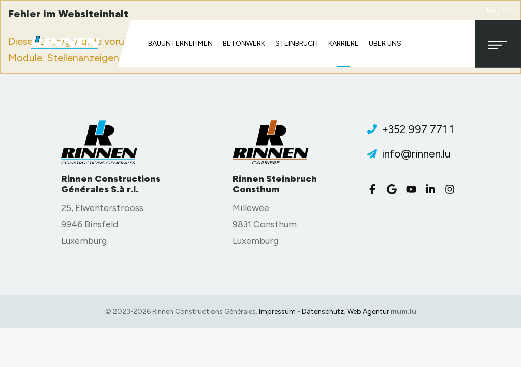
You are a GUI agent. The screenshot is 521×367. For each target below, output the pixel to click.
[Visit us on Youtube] (413, 189)
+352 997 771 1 (418, 129)
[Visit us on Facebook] (375, 189)
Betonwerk (244, 43)
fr (506, 9)
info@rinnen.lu (416, 153)
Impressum (277, 311)
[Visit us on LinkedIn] (433, 189)
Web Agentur (368, 311)
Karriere (343, 43)
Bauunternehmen (180, 43)
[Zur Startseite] (65, 44)
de (491, 9)
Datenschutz (323, 311)
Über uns (385, 43)
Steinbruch (296, 43)
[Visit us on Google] (394, 189)
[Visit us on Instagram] (452, 189)
